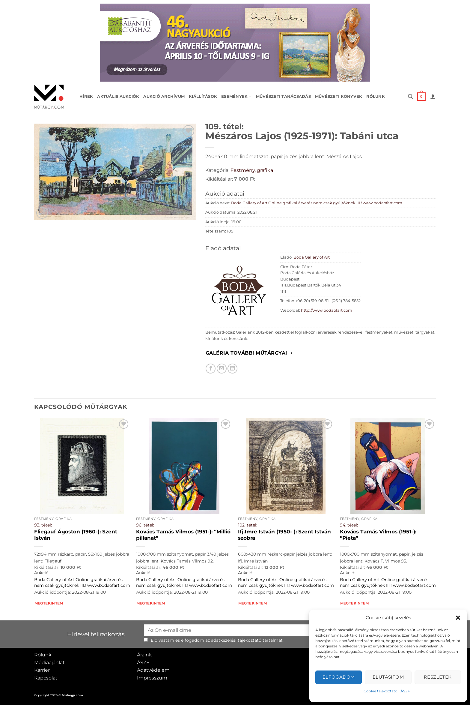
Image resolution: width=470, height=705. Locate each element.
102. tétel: (247, 525)
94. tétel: (349, 525)
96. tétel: (145, 525)
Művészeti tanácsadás (283, 96)
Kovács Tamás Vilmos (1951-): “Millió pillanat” (183, 535)
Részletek (438, 677)
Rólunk (375, 96)
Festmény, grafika (252, 170)
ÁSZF (405, 691)
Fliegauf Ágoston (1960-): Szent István (75, 535)
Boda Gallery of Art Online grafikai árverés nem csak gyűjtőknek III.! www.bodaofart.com (316, 203)
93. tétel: (43, 525)
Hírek (86, 96)
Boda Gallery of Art (311, 257)
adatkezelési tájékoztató (236, 640)
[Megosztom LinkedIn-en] (232, 369)
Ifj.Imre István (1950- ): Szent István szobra (284, 535)
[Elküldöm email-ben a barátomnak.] (222, 369)
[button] (458, 618)
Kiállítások (203, 96)
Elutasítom (388, 677)
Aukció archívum (164, 96)
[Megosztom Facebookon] (211, 369)
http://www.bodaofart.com (326, 310)
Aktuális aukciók (118, 96)
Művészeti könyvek (338, 96)
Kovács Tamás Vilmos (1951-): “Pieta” (378, 535)
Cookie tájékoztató (380, 691)
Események (236, 96)
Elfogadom (339, 677)
